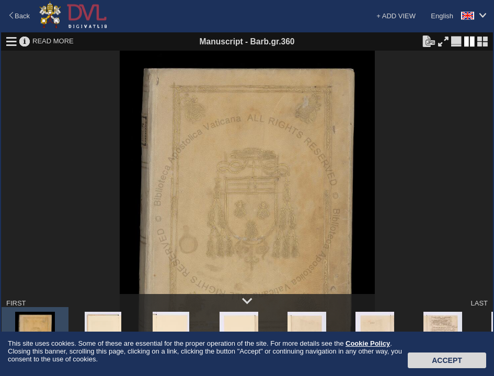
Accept (447, 360)
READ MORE (53, 41)
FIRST (16, 303)
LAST (479, 303)
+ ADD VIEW (396, 16)
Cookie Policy (368, 343)
